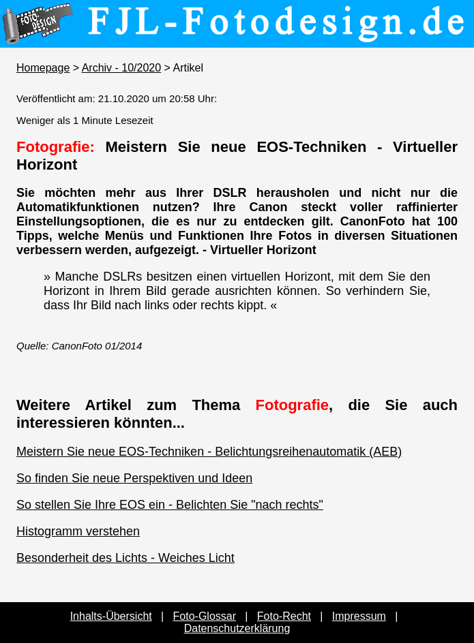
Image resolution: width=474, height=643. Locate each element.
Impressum (359, 616)
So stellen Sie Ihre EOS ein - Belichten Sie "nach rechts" (169, 505)
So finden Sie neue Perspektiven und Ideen (134, 478)
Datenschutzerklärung (237, 628)
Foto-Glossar (204, 616)
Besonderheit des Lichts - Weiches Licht (125, 558)
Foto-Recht (284, 616)
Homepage (43, 68)
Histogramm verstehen (78, 531)
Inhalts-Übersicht (111, 616)
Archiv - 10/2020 (122, 68)
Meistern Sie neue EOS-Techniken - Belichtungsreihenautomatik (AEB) (209, 451)
